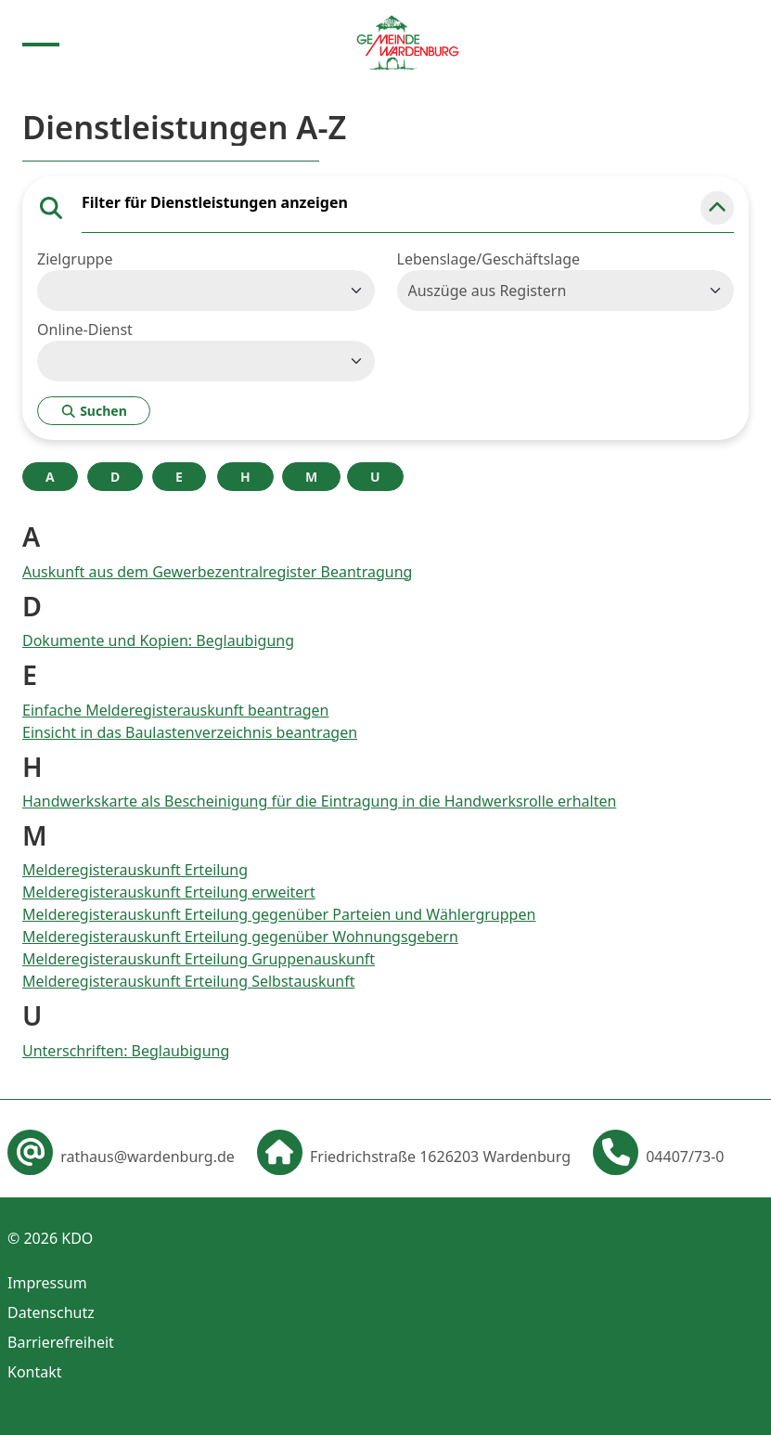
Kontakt (34, 1372)
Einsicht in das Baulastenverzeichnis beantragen (189, 732)
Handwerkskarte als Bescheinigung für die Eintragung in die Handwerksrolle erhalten (319, 801)
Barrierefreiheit (60, 1342)
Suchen (93, 411)
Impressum (47, 1283)
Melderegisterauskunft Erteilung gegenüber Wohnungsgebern (240, 936)
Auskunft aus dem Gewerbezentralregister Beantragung (217, 572)
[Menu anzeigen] (40, 43)
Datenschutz (51, 1312)
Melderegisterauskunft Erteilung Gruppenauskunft (198, 959)
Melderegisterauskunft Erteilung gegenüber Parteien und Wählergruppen (278, 914)
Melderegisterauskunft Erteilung (135, 870)
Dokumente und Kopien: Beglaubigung (158, 640)
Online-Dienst (85, 329)
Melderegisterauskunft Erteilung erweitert (168, 892)
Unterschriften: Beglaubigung (125, 1051)
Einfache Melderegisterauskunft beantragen (175, 710)
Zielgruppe (74, 259)
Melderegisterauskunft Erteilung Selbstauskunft (188, 981)
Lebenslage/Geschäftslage (489, 259)
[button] (717, 208)
